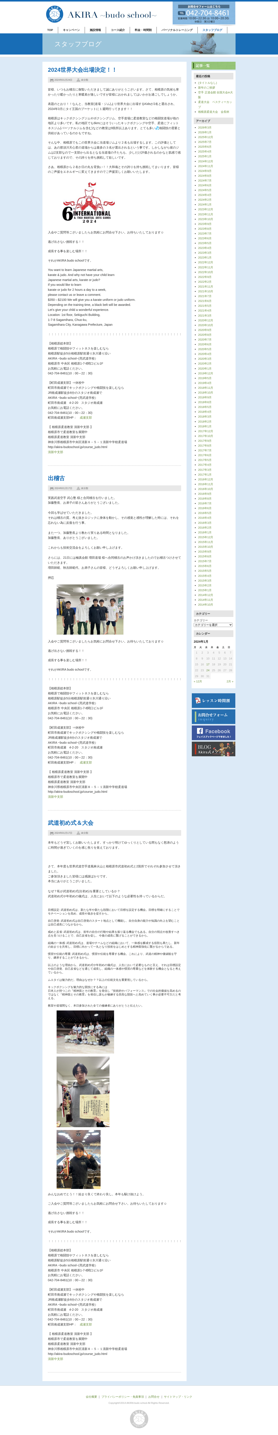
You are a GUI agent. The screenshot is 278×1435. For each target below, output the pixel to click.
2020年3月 (205, 358)
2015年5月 (205, 570)
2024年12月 (205, 161)
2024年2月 (205, 199)
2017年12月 (205, 431)
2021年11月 (205, 286)
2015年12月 (205, 537)
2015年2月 (205, 585)
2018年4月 (205, 411)
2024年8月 (205, 175)
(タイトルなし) (207, 82)
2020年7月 (205, 339)
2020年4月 (205, 354)
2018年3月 (205, 416)
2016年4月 (205, 517)
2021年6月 (205, 301)
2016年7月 (205, 503)
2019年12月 (205, 373)
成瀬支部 (86, 417)
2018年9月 (205, 397)
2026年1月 (205, 132)
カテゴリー (201, 620)
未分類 (84, 80)
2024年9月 (205, 171)
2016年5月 (205, 513)
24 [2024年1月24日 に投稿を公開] (207, 670)
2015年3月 (205, 580)
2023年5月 (205, 243)
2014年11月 (205, 599)
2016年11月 (205, 484)
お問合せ (154, 1396)
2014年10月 (205, 604)
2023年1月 (205, 257)
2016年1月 (205, 532)
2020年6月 (205, 344)
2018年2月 (205, 421)
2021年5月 (205, 305)
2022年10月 (205, 272)
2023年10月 (205, 219)
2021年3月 (205, 315)
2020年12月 (205, 320)
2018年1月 (205, 426)
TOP (50, 30)
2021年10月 (205, 291)
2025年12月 (205, 137)
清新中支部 (55, 452)
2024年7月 (205, 180)
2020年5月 (205, 349)
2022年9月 (205, 277)
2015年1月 (205, 590)
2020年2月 (205, 363)
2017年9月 (205, 440)
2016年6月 (205, 508)
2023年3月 (205, 252)
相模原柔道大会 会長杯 (213, 111)
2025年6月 (205, 146)
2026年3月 (205, 127)
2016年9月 (205, 493)
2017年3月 (205, 469)
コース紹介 (118, 30)
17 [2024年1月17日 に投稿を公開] (207, 664)
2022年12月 (205, 262)
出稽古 (56, 478)
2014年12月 (205, 595)
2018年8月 (205, 402)
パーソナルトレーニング (177, 30)
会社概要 (91, 1396)
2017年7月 (205, 450)
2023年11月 (205, 214)
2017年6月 (205, 455)
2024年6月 (205, 185)
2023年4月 (205, 248)
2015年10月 (205, 546)
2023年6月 (205, 238)
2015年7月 (205, 561)
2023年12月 (205, 209)
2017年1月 (205, 474)
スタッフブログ (212, 30)
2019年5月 (205, 378)
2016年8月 (205, 498)
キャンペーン (71, 30)
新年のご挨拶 (206, 87)
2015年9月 (205, 551)
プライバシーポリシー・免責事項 (122, 1396)
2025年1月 (205, 156)
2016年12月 (205, 479)
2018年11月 (205, 387)
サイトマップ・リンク (178, 1396)
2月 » (230, 681)
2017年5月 (205, 460)
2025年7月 (205, 142)
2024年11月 (205, 166)
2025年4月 (205, 151)
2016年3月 (205, 522)
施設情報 (95, 30)
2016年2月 (205, 527)
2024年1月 (205, 204)
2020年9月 (205, 330)
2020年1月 (205, 368)
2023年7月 (205, 233)
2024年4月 (205, 195)
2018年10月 (205, 392)
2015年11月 (205, 542)
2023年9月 (205, 224)
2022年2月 (205, 281)
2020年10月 (205, 325)
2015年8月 (205, 556)
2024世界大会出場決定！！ (82, 70)
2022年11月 (205, 267)
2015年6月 (205, 566)
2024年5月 (205, 190)
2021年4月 (205, 310)
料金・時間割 (143, 30)
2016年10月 (205, 489)
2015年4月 (205, 575)
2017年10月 (205, 436)
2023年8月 (205, 228)
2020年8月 (205, 334)
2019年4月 (205, 383)
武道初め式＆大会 (70, 823)
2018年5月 (205, 407)
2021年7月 (205, 296)
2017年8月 (205, 445)
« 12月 (198, 681)
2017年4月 (205, 464)
